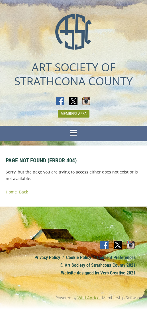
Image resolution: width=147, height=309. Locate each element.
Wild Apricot (89, 297)
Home (11, 192)
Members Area (74, 113)
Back (23, 192)
